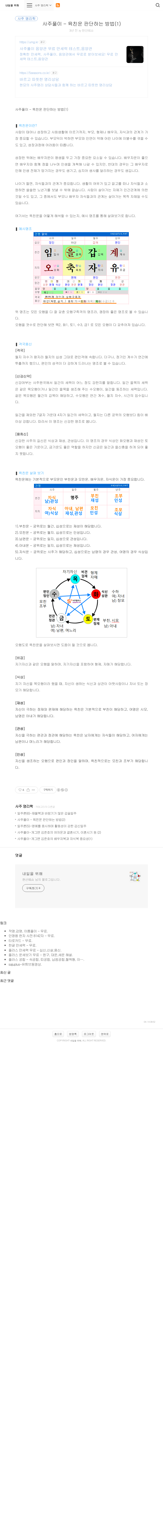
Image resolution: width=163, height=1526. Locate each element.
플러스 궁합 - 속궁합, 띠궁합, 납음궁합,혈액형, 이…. (46, 1199)
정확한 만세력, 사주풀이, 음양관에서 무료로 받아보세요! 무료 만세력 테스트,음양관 (69, 56)
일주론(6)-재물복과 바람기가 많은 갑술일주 (46, 993)
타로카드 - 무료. (20, 1180)
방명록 (73, 1384)
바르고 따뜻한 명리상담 (39, 79)
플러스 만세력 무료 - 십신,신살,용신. (34, 1189)
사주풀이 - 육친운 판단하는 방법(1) (81, 23)
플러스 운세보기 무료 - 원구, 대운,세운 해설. (40, 1194)
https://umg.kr (29, 42)
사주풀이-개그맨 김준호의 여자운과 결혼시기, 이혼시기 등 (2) (59, 1012)
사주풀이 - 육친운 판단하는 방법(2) (41, 1000)
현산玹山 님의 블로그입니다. (41, 1059)
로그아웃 (89, 1384)
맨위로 (105, 1384)
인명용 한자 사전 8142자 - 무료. (31, 1175)
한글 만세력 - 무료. (22, 1185)
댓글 (18, 1035)
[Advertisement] (81, 804)
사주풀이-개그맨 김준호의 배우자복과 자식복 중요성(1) (54, 1019)
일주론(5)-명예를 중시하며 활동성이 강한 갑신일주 (51, 1006)
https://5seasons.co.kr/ (35, 73)
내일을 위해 (12, 5)
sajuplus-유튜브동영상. (25, 1204)
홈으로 (58, 1384)
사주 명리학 (24, 986)
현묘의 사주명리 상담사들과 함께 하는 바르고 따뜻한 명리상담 (66, 84)
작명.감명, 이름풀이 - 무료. (28, 1170)
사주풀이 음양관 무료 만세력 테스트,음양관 (56, 48)
